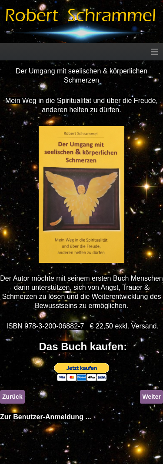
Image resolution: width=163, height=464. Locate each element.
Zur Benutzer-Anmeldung (41, 417)
